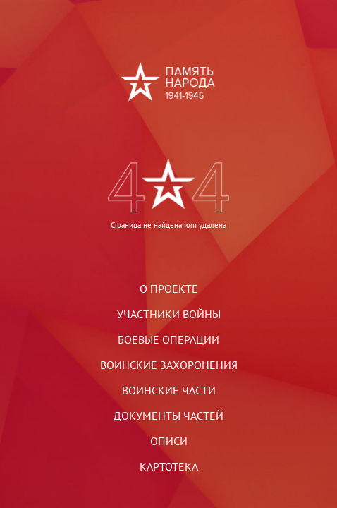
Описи (169, 441)
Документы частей (168, 416)
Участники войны (169, 314)
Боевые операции (168, 339)
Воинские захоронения (169, 365)
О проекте (169, 289)
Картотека (169, 466)
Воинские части (169, 390)
